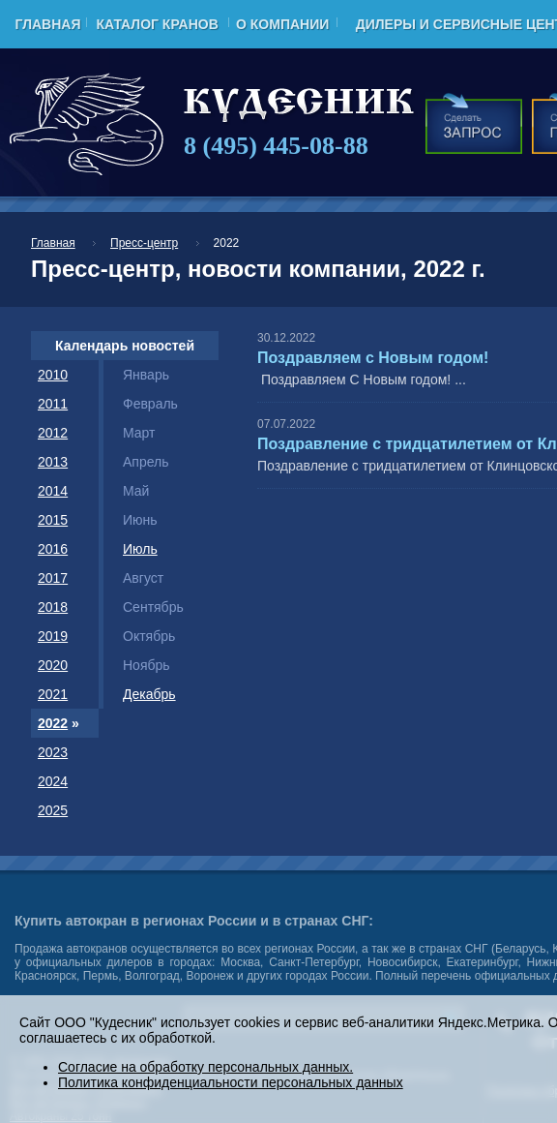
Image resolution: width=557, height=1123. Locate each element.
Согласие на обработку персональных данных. (205, 1067)
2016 (53, 549)
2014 (53, 491)
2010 (53, 374)
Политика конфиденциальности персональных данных (230, 1082)
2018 (53, 607)
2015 (53, 520)
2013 (53, 462)
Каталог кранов (157, 24)
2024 (53, 781)
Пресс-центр (144, 243)
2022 (53, 723)
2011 (53, 403)
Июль (140, 549)
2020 (53, 665)
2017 (53, 578)
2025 (53, 810)
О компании (282, 24)
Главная (48, 24)
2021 (53, 694)
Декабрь (149, 694)
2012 (53, 432)
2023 (53, 752)
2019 (53, 636)
